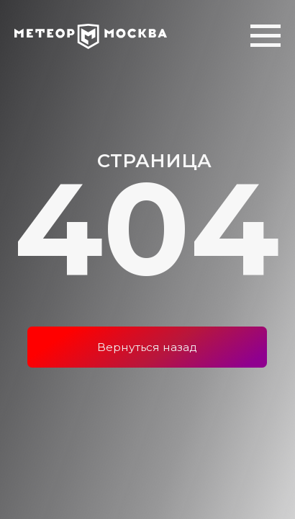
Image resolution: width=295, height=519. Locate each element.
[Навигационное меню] (265, 36)
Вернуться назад (147, 347)
